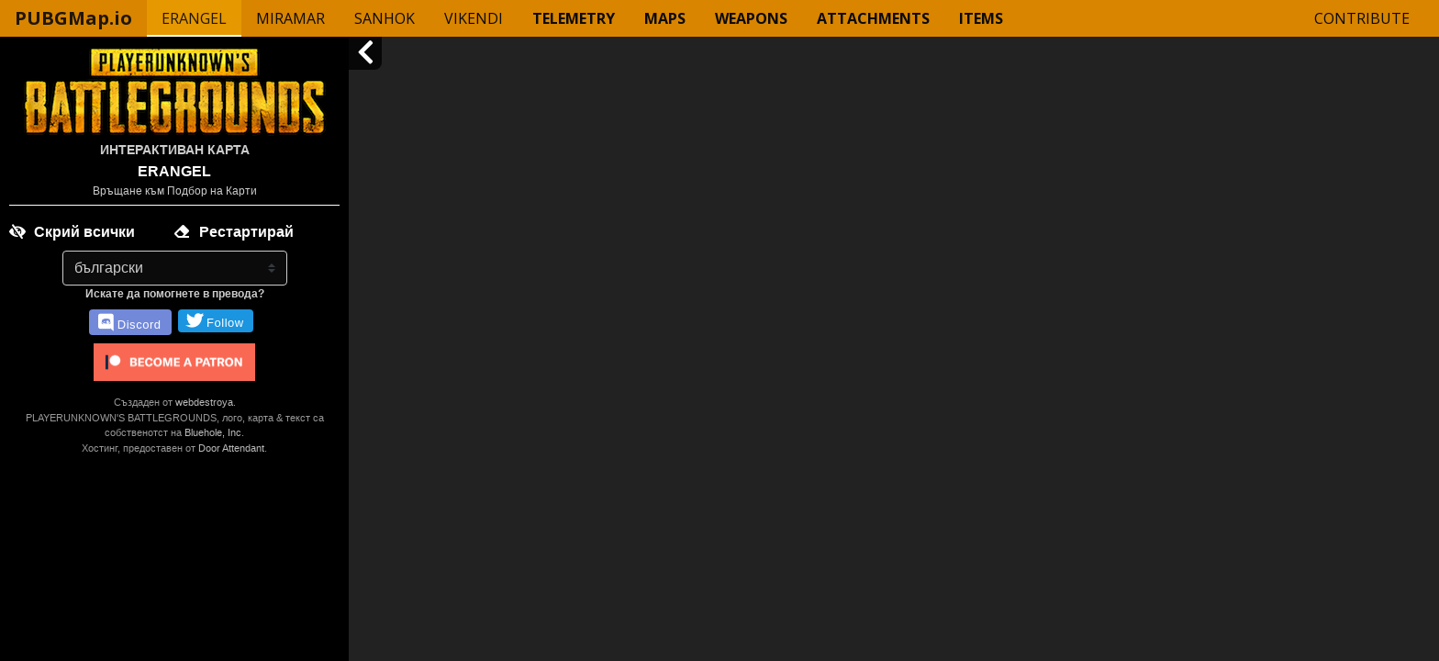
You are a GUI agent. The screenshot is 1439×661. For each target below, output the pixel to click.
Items (981, 18)
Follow (215, 321)
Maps (665, 18)
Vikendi (473, 18)
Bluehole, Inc (212, 432)
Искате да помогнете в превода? (174, 293)
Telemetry (573, 18)
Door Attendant (231, 448)
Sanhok (384, 18)
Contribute (1362, 18)
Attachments (873, 18)
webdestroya (204, 402)
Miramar (290, 18)
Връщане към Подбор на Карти (175, 191)
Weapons (751, 18)
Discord (129, 322)
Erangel (194, 18)
